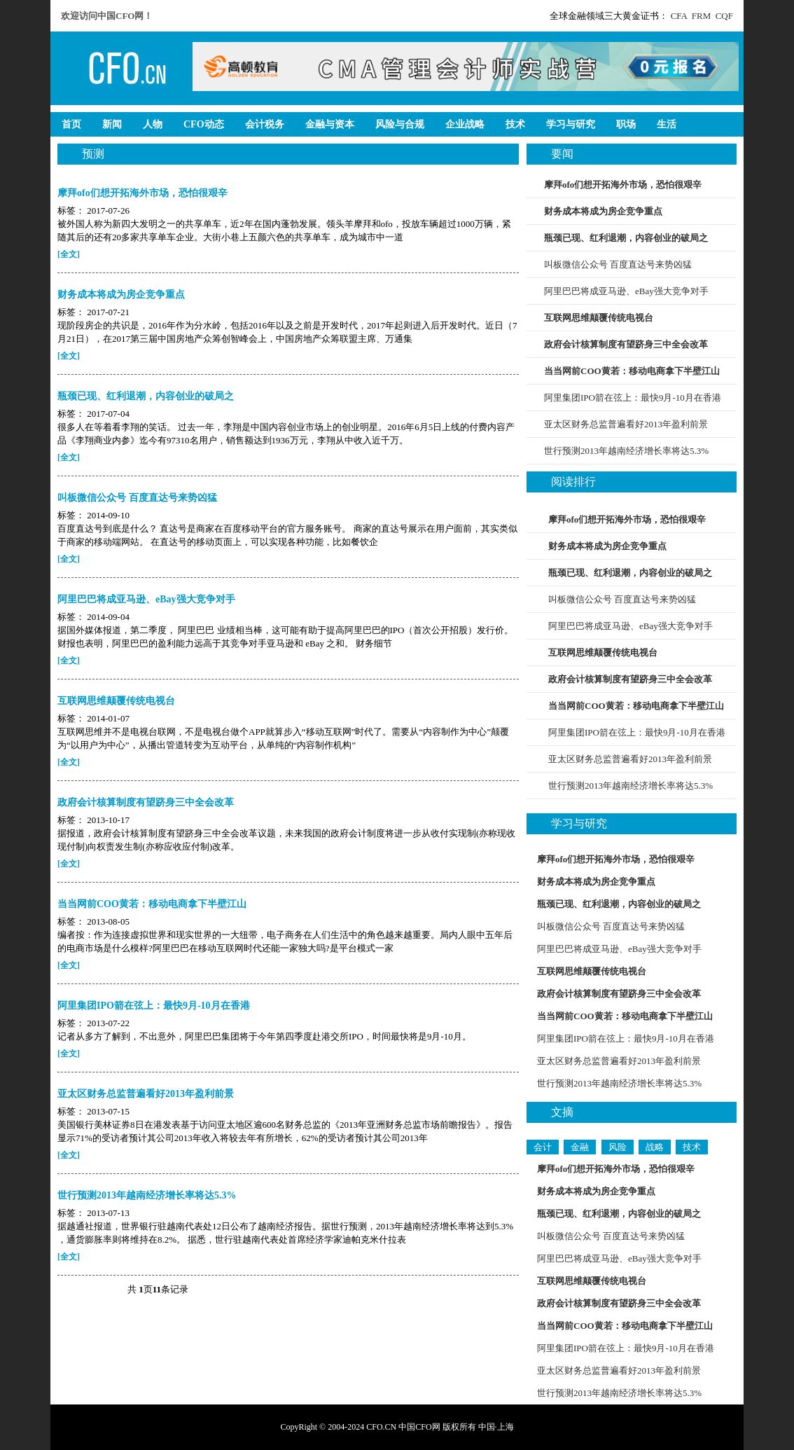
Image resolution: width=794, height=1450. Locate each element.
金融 (580, 1147)
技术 (692, 1147)
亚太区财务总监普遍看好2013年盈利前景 (626, 424)
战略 (655, 1147)
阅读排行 (573, 482)
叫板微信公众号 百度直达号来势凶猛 (618, 264)
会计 (543, 1147)
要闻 (562, 154)
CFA (679, 16)
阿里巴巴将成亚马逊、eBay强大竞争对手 (626, 291)
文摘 (562, 1112)
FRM (701, 16)
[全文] (68, 254)
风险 (617, 1147)
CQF (724, 16)
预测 (93, 154)
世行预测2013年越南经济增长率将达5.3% (626, 451)
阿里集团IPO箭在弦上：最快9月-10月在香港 (632, 397)
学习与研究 (579, 823)
